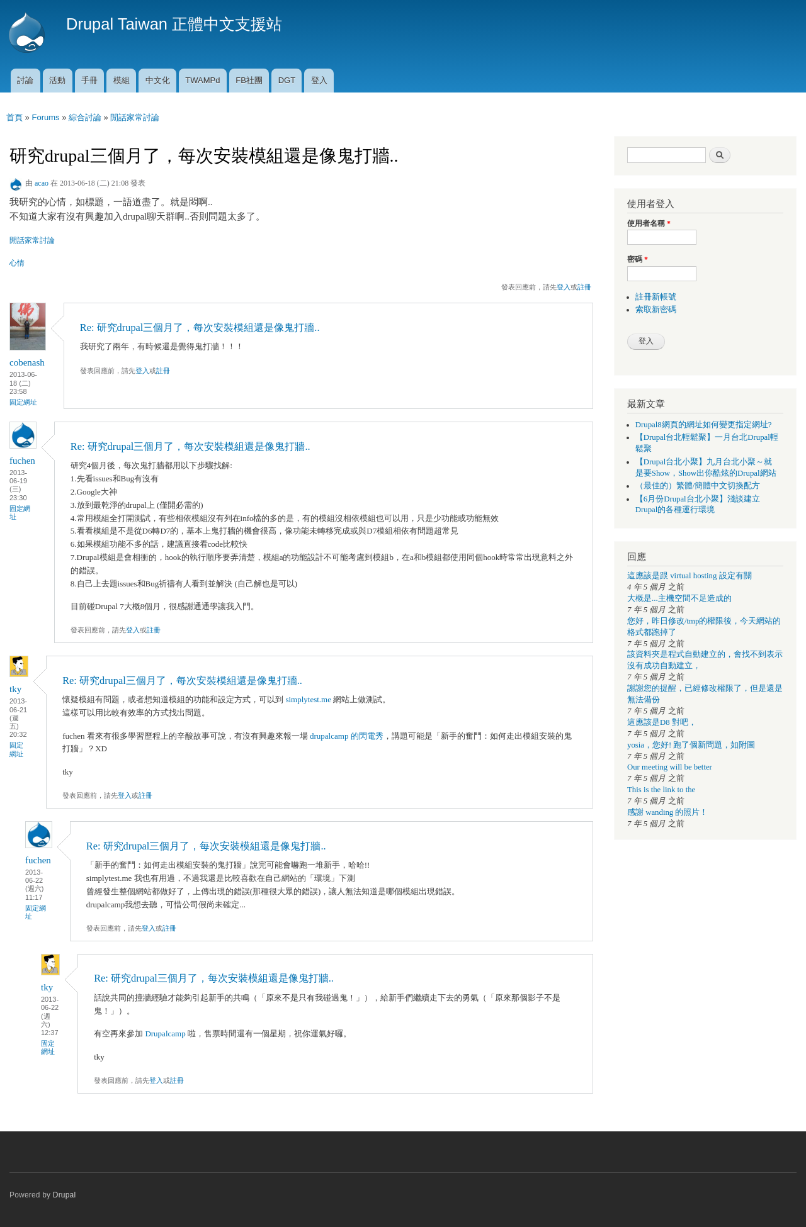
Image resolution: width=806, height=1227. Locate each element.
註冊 (584, 287)
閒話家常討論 (134, 117)
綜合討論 (85, 117)
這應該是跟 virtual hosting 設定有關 (689, 575)
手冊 (89, 80)
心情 (17, 263)
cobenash (27, 362)
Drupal (64, 1195)
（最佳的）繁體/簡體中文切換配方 (698, 485)
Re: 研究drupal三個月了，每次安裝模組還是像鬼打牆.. (200, 327)
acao (41, 183)
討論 (25, 80)
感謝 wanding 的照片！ (667, 812)
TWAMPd (202, 80)
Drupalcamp (165, 1033)
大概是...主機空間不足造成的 (679, 598)
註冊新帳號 (655, 297)
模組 (121, 80)
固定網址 (23, 402)
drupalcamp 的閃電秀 (346, 736)
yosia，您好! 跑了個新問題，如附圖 (691, 745)
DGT (286, 80)
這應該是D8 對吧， (661, 722)
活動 (57, 80)
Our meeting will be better (669, 767)
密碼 (637, 259)
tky (15, 689)
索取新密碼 (655, 309)
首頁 (14, 117)
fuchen (22, 461)
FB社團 (249, 80)
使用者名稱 (649, 223)
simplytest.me (308, 699)
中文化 (157, 80)
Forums (45, 117)
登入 (319, 80)
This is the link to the (661, 789)
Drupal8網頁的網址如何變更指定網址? (703, 424)
